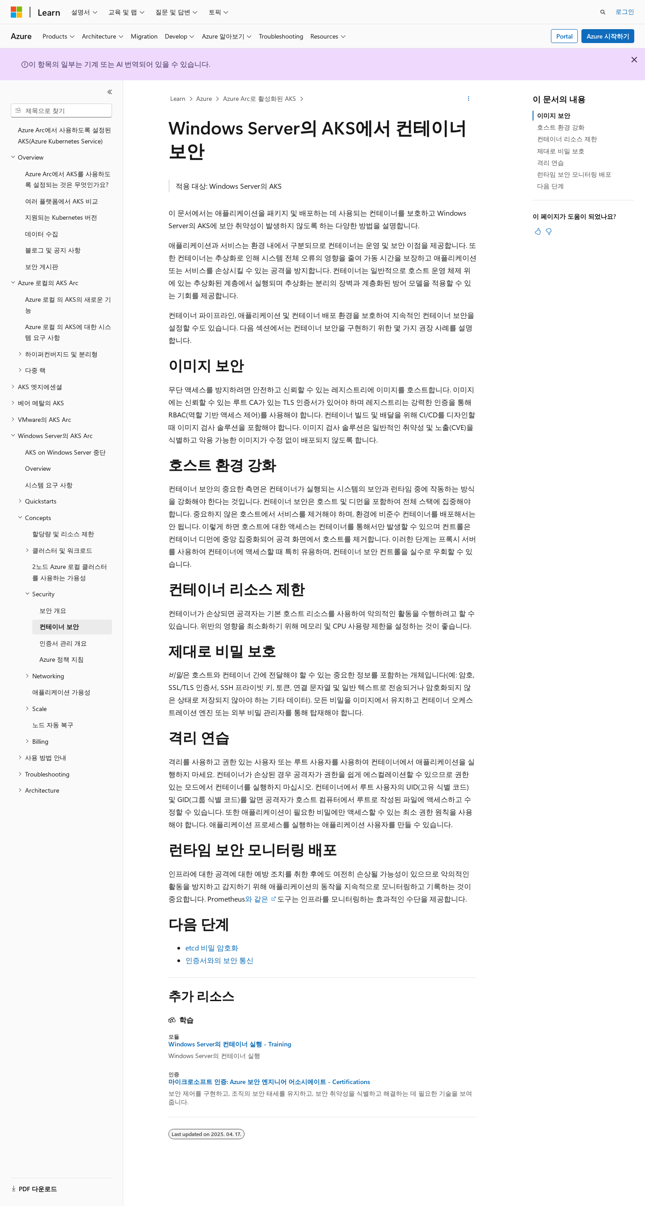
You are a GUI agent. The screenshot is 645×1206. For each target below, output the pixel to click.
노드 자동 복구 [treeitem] (52, 724)
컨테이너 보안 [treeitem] (59, 626)
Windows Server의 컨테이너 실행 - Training (229, 1044)
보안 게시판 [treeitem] (41, 266)
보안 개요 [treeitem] (52, 610)
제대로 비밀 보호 (561, 151)
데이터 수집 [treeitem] (41, 234)
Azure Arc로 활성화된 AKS (259, 98)
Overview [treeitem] (38, 468)
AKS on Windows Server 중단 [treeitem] (65, 452)
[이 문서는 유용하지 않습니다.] (548, 231)
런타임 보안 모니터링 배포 (574, 174)
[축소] (109, 92)
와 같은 (257, 898)
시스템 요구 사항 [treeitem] (49, 485)
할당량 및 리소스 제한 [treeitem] (63, 533)
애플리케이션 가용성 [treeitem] (61, 692)
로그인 (624, 11)
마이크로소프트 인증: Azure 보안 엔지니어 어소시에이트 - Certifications (269, 1082)
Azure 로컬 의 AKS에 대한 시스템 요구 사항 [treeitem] (68, 332)
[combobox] (61, 111)
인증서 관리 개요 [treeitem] (63, 643)
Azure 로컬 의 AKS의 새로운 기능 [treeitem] (68, 305)
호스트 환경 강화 (561, 127)
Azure (204, 98)
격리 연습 (550, 162)
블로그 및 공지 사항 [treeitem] (53, 250)
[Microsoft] (16, 12)
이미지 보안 (553, 115)
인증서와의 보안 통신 (219, 960)
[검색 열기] (603, 12)
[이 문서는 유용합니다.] (538, 231)
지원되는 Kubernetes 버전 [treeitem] (61, 217)
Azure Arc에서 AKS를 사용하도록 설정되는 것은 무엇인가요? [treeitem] (68, 179)
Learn (177, 98)
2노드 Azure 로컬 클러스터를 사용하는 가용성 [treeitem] (69, 572)
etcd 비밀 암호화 (211, 947)
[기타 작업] (469, 99)
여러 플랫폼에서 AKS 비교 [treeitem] (61, 201)
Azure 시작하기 (608, 36)
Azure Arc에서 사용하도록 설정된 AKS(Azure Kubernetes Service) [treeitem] (64, 135)
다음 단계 (550, 186)
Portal (564, 36)
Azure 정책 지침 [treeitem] (61, 659)
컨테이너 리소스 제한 (567, 138)
